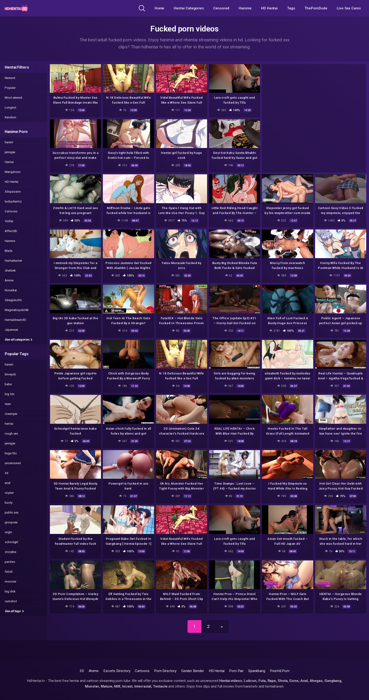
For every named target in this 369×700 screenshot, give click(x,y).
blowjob (10, 374)
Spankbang (256, 671)
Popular (10, 87)
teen (8, 404)
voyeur (9, 492)
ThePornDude (316, 8)
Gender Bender (192, 671)
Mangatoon (12, 172)
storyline (10, 552)
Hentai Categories (189, 8)
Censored (221, 8)
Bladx (8, 251)
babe (8, 384)
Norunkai (11, 290)
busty (8, 502)
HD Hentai (269, 8)
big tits (9, 394)
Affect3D (11, 231)
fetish (9, 571)
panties (10, 562)
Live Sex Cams (349, 8)
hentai (9, 423)
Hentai (9, 162)
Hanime (245, 8)
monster (10, 581)
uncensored (13, 463)
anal (7, 483)
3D (82, 671)
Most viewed (13, 97)
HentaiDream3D (15, 320)
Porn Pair (236, 671)
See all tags (14, 611)
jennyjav (10, 152)
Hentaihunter (13, 260)
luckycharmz (13, 201)
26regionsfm (13, 300)
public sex (12, 512)
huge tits (11, 453)
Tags (291, 8)
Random (10, 117)
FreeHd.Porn (279, 671)
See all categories (18, 339)
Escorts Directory (116, 671)
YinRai (9, 221)
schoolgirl (11, 542)
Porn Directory (165, 671)
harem (9, 142)
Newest (10, 78)
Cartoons (11, 211)
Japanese (11, 329)
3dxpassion (13, 191)
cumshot (11, 601)
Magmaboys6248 (16, 310)
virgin (8, 532)
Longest (10, 107)
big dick (10, 591)
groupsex (11, 522)
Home (159, 8)
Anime (9, 280)
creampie (11, 414)
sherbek (10, 270)
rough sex (11, 433)
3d (6, 473)
